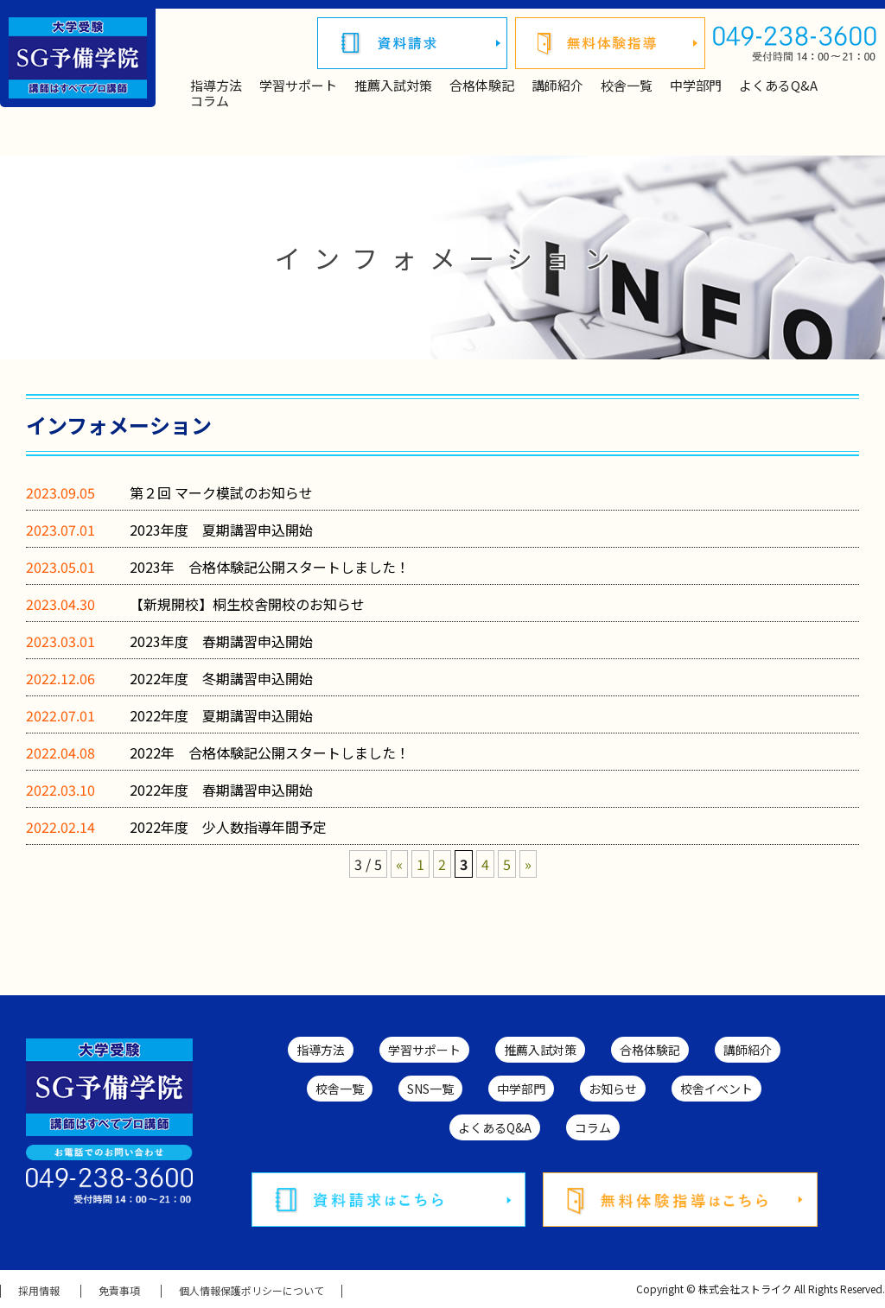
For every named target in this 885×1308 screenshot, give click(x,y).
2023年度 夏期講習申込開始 (221, 529)
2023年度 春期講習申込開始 (221, 641)
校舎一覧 (627, 85)
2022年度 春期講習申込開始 (221, 789)
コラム (209, 101)
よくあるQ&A (778, 85)
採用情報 (39, 1291)
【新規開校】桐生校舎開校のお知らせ (247, 604)
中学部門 (696, 85)
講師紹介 (557, 85)
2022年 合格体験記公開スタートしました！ (270, 752)
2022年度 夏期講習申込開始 (221, 715)
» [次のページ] (528, 864)
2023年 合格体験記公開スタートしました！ (270, 566)
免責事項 (119, 1291)
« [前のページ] (399, 864)
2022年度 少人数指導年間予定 (228, 826)
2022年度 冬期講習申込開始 (221, 678)
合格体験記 (481, 85)
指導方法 (216, 85)
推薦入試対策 (393, 85)
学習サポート (298, 85)
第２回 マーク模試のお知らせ (221, 492)
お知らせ (613, 1088)
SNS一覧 (430, 1088)
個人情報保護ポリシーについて (251, 1291)
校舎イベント (716, 1088)
